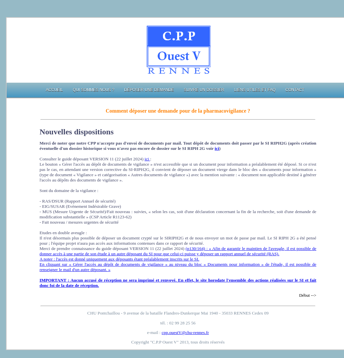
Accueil (54, 90)
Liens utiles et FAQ (254, 90)
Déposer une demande (149, 90)
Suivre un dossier (204, 90)
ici (217, 148)
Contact (294, 90)
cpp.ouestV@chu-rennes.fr (185, 332)
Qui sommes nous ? (93, 90)
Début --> (307, 295)
